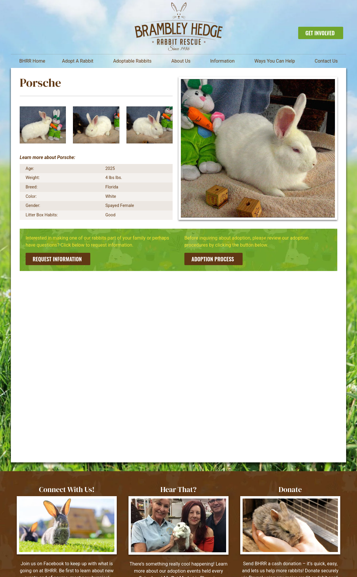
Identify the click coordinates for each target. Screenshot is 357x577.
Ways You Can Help (276, 61)
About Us (182, 61)
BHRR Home (32, 61)
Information (224, 61)
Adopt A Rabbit (79, 61)
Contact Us (326, 61)
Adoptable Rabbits (134, 61)
